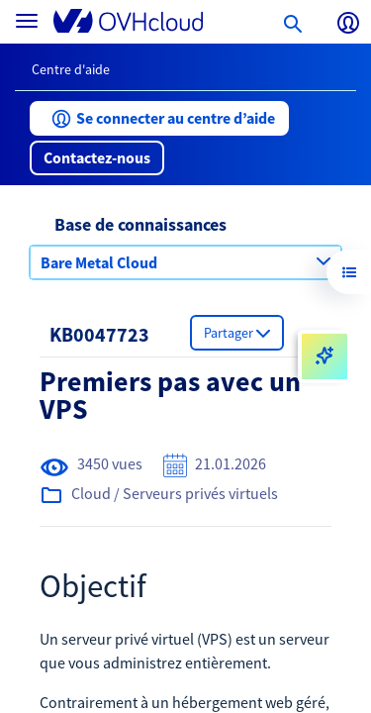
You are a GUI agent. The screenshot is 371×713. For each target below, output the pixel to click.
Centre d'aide (71, 69)
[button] (159, 118)
